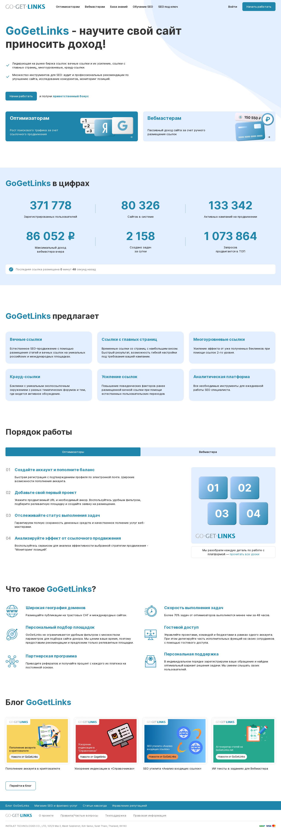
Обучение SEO (143, 6)
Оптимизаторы (73, 452)
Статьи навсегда (95, 805)
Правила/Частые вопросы (79, 815)
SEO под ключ (168, 6)
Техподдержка (115, 815)
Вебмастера (208, 452)
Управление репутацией (129, 805)
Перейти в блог (21, 785)
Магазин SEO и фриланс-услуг (55, 805)
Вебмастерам (95, 6)
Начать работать (259, 6)
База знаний (119, 6)
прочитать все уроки (244, 554)
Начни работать (21, 96)
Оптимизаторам (68, 6)
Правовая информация (149, 815)
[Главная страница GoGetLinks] (25, 6)
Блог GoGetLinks (17, 805)
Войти (232, 6)
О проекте (46, 815)
